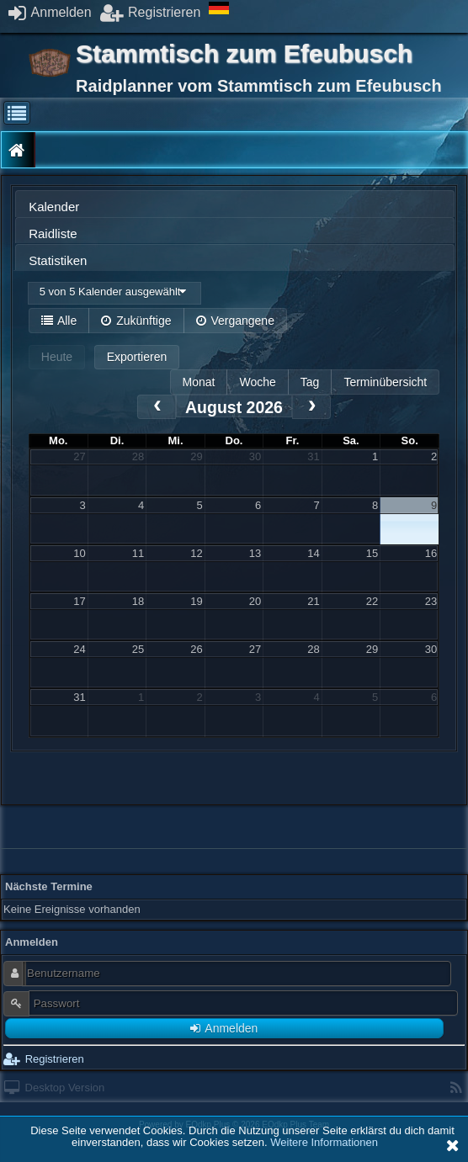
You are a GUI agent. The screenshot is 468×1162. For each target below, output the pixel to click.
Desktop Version (54, 1087)
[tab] (235, 203)
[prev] (156, 407)
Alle (59, 320)
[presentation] (235, 208)
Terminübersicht (385, 382)
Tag (310, 382)
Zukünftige (136, 320)
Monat (199, 382)
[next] (311, 407)
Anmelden (50, 12)
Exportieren (137, 356)
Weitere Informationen (324, 1142)
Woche (257, 382)
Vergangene (235, 320)
